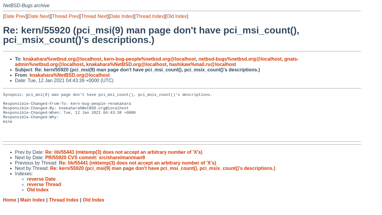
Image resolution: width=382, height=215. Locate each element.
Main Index (32, 208)
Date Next (38, 16)
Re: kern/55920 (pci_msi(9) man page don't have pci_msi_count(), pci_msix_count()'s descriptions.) (162, 177)
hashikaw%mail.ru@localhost (202, 64)
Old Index (177, 16)
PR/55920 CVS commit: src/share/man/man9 (95, 166)
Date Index (121, 16)
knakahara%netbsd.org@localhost (62, 59)
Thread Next (94, 16)
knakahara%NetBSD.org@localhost (126, 64)
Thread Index (150, 16)
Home (9, 208)
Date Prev (14, 16)
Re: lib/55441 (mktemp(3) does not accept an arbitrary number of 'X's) (123, 161)
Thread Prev (65, 16)
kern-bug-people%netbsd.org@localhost (150, 59)
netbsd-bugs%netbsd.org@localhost (240, 59)
